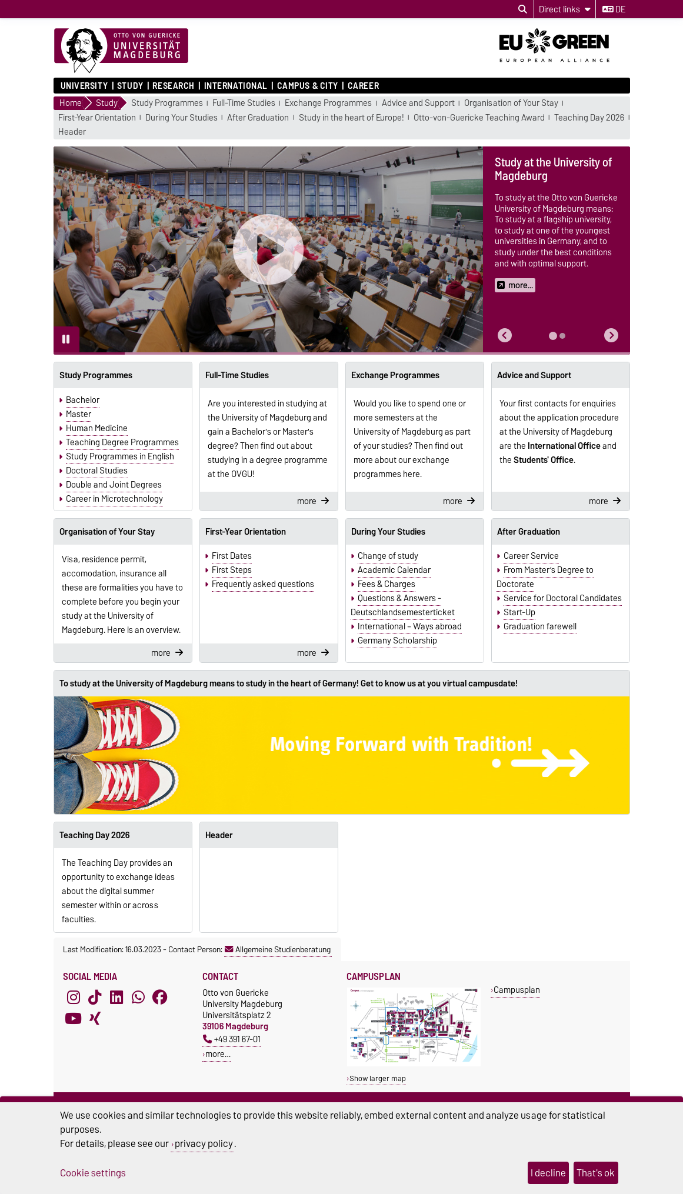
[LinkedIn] (116, 997)
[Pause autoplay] (66, 339)
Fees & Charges (386, 584)
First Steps (232, 570)
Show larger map (377, 1078)
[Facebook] (160, 997)
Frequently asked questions (263, 584)
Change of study (388, 556)
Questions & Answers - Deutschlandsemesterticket (403, 605)
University (84, 86)
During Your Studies (181, 118)
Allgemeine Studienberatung (278, 949)
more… (218, 1053)
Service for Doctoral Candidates (563, 598)
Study (130, 86)
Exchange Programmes (328, 103)
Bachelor (82, 400)
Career (363, 86)
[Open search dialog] (523, 9)
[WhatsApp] (138, 997)
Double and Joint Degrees (114, 485)
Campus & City (307, 86)
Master (78, 414)
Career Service (531, 556)
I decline (548, 1173)
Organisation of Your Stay (511, 103)
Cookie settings (93, 1173)
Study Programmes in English (120, 456)
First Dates (232, 556)
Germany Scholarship (397, 640)
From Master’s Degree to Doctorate (545, 577)
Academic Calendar (394, 570)
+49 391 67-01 (232, 1039)
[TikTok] (94, 997)
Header (72, 132)
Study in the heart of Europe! (351, 118)
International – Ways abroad (410, 626)
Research (173, 86)
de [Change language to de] (613, 9)
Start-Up (519, 612)
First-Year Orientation (97, 118)
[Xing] (94, 1018)
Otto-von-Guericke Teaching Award (479, 118)
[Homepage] (121, 51)
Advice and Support (418, 103)
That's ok (596, 1173)
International (236, 86)
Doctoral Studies (97, 470)
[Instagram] (73, 997)
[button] (504, 335)
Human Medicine (97, 428)
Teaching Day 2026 (589, 118)
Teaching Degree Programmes (122, 442)
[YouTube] (73, 1018)
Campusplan (517, 989)
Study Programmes (167, 103)
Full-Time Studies (243, 103)
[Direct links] (564, 9)
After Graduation (258, 118)
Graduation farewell (540, 626)
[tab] (553, 336)
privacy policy (204, 1143)
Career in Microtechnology (114, 499)
